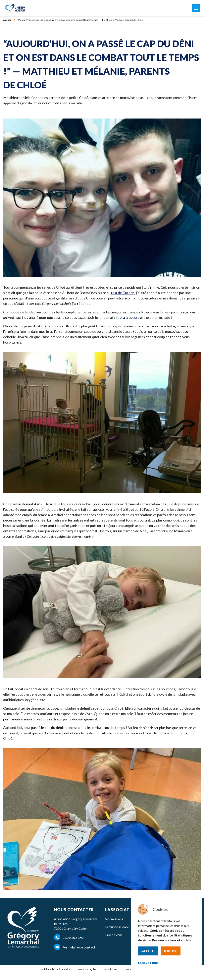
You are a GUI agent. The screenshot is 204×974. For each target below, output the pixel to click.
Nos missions (114, 919)
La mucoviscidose (117, 927)
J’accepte (147, 951)
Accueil (7, 20)
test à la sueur (127, 317)
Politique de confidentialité (55, 969)
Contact (129, 969)
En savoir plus (148, 962)
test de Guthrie (123, 292)
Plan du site (110, 969)
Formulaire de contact (74, 947)
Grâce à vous (113, 935)
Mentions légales (87, 969)
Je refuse (170, 951)
